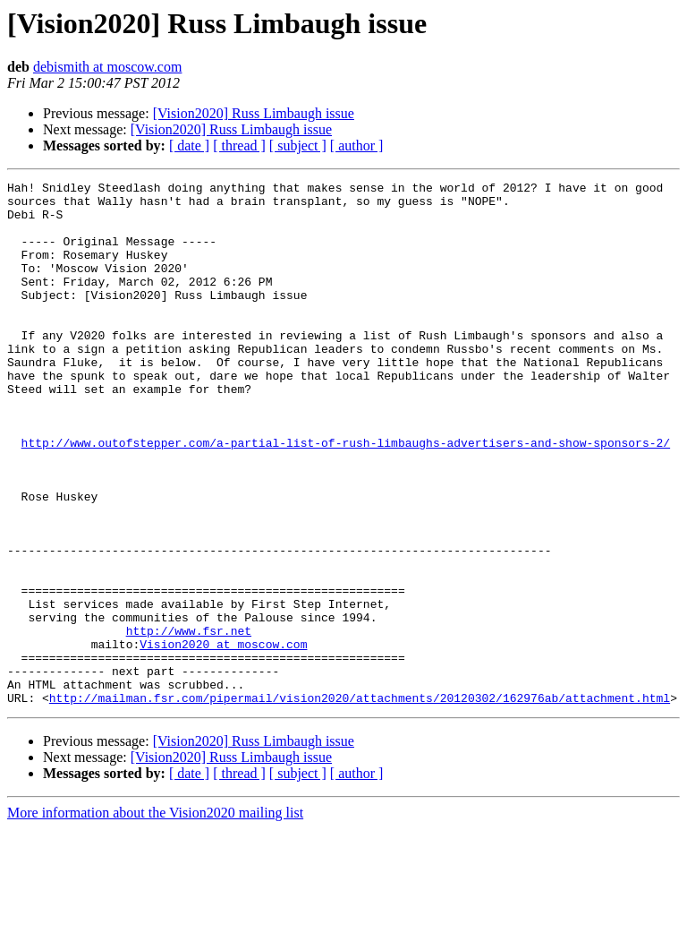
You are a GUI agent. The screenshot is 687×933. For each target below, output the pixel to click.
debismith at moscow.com (107, 66)
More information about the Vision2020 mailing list (155, 917)
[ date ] (189, 145)
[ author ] (357, 145)
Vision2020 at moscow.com (223, 738)
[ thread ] (239, 145)
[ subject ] (298, 145)
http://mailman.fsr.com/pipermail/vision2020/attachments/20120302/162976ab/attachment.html (359, 802)
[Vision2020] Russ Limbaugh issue (253, 113)
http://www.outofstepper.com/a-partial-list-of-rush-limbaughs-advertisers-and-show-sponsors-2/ (345, 496)
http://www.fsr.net (188, 722)
